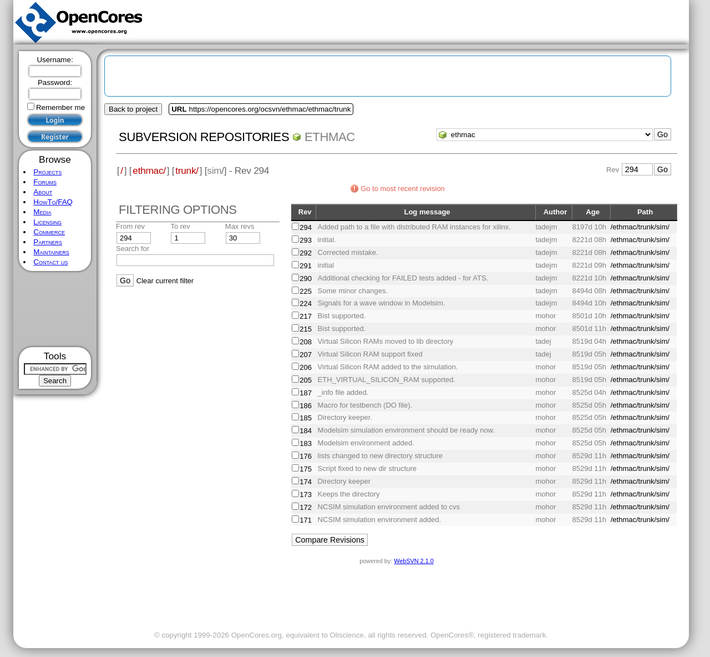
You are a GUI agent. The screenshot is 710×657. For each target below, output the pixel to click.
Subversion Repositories (204, 137)
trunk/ (186, 170)
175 (306, 469)
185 (306, 418)
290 (306, 278)
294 (306, 227)
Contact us (50, 262)
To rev (180, 226)
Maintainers (51, 252)
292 (306, 253)
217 (306, 316)
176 (306, 456)
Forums (45, 182)
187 (306, 393)
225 (306, 291)
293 (306, 240)
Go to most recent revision (403, 188)
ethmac (330, 137)
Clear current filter (165, 281)
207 (306, 354)
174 (306, 482)
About (42, 192)
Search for (132, 248)
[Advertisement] (55, 309)
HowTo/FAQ (53, 202)
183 (306, 443)
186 (306, 406)
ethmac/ (149, 170)
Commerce (49, 232)
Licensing (47, 222)
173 (306, 494)
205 (306, 380)
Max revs (240, 226)
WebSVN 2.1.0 (413, 561)
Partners (47, 242)
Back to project (133, 109)
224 (306, 303)
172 (306, 507)
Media (42, 212)
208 (306, 342)
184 (306, 431)
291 (306, 266)
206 (306, 367)
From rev (130, 226)
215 (306, 329)
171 (306, 520)
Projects (47, 172)
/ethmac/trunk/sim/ (640, 227)
